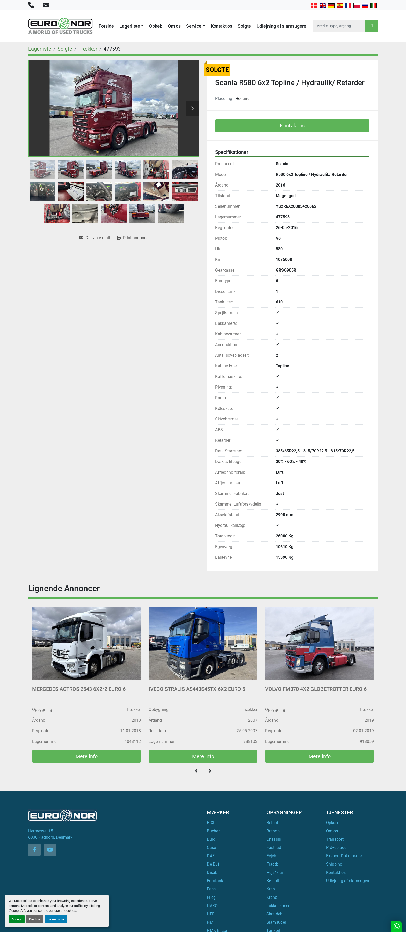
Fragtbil (273, 864)
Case (211, 847)
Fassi (212, 889)
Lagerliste (129, 26)
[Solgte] (64, 49)
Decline (34, 919)
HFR (211, 914)
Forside (106, 26)
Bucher (213, 831)
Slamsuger (276, 922)
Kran (270, 889)
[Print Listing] (132, 238)
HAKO (212, 905)
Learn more (56, 919)
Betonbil (273, 822)
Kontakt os (221, 26)
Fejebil (272, 855)
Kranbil (272, 897)
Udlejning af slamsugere (281, 26)
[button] (131, 26)
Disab (212, 872)
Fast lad (273, 847)
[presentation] (196, 770)
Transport (335, 839)
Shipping (334, 864)
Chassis (273, 839)
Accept (16, 919)
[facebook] (34, 850)
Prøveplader (337, 847)
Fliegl (212, 897)
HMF (211, 922)
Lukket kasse (278, 905)
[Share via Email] (94, 238)
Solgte (244, 26)
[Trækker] (87, 49)
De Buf (213, 864)
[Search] (339, 26)
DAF (211, 855)
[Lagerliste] (39, 49)
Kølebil (272, 880)
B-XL (211, 822)
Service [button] (193, 26)
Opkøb (155, 26)
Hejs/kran (275, 872)
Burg (211, 839)
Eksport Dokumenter (344, 855)
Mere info (87, 756)
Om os (174, 26)
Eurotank (215, 880)
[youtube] (50, 850)
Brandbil (274, 831)
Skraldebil (275, 914)
